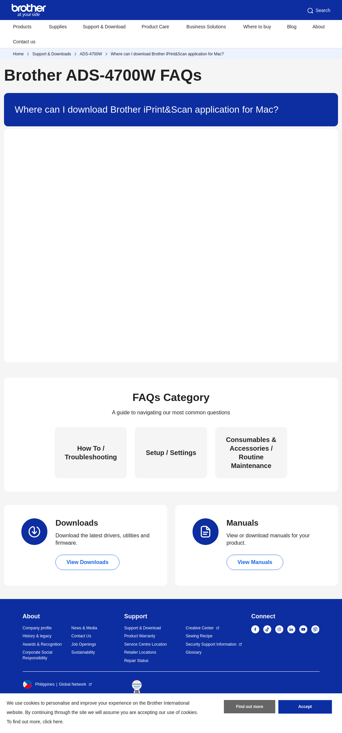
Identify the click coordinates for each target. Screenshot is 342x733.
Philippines (39, 684)
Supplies (58, 26)
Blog (291, 26)
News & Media (84, 628)
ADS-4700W (91, 54)
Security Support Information (211, 644)
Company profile (37, 628)
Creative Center (200, 628)
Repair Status (136, 660)
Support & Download (104, 26)
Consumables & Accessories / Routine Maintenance (251, 452)
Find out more (249, 707)
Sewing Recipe (199, 636)
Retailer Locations (140, 652)
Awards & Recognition (42, 644)
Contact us (24, 41)
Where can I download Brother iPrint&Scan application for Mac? (167, 54)
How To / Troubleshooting (91, 453)
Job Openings (83, 644)
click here (52, 721)
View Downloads (87, 562)
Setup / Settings (171, 452)
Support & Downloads (51, 54)
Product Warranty (139, 636)
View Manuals (255, 562)
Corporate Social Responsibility (37, 655)
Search (318, 11)
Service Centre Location (145, 644)
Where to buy (257, 26)
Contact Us (81, 636)
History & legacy (37, 636)
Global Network (72, 684)
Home (18, 54)
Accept (305, 707)
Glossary (194, 652)
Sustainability (83, 652)
